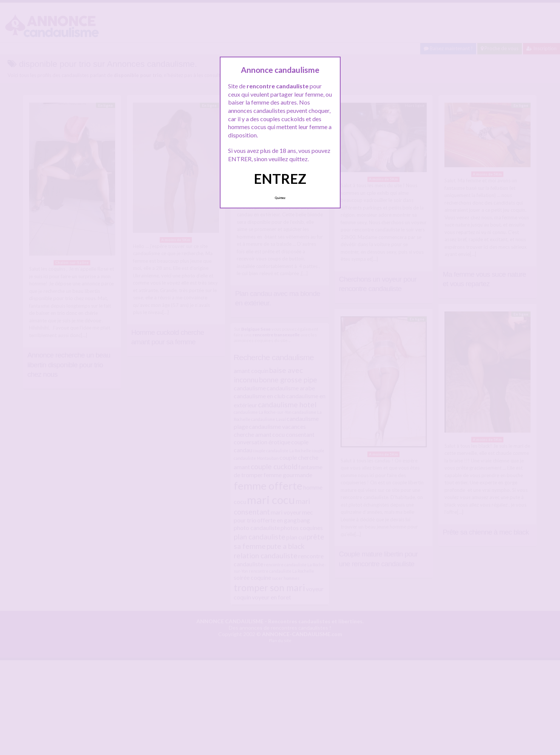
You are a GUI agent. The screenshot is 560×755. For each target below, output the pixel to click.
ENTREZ (280, 178)
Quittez (280, 198)
